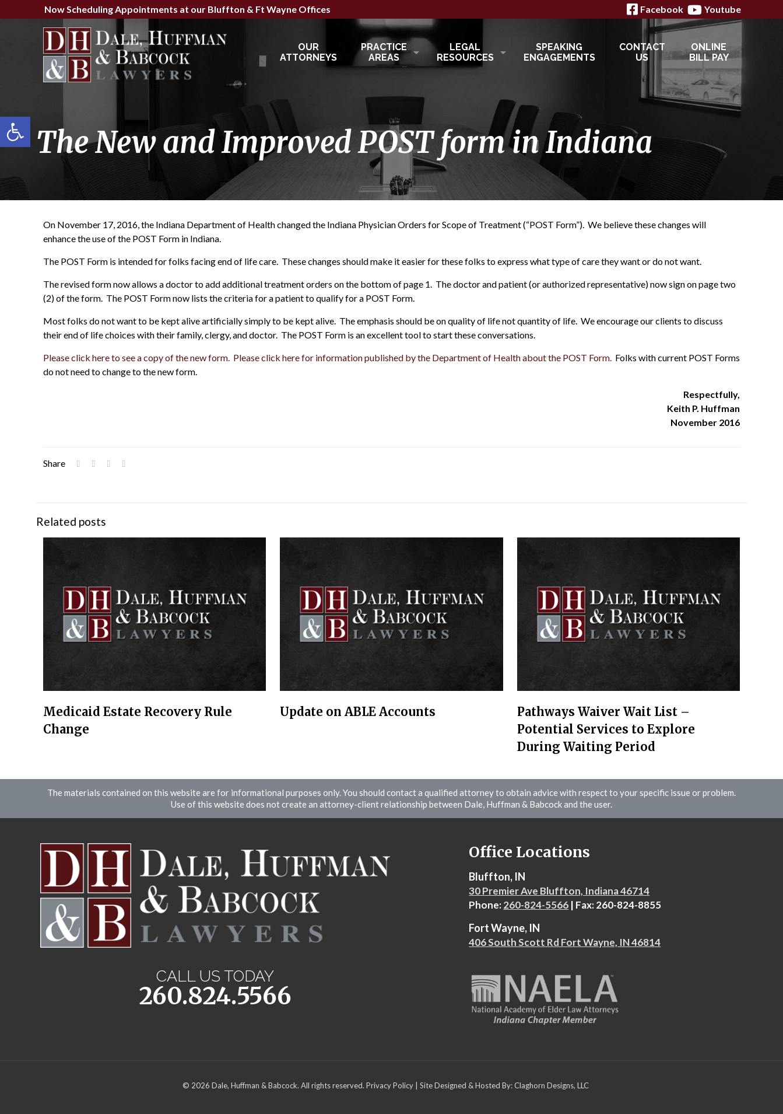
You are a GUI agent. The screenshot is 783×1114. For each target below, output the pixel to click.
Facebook (654, 9)
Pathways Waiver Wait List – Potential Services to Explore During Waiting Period (606, 729)
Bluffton (226, 9)
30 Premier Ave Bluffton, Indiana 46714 (559, 891)
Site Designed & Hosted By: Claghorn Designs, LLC (504, 1085)
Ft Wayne (276, 9)
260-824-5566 (535, 905)
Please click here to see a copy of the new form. (136, 357)
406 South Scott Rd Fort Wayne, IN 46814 (565, 942)
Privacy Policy (389, 1085)
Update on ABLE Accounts (358, 711)
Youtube (713, 9)
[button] (15, 132)
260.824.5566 (215, 996)
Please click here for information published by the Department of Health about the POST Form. (422, 357)
